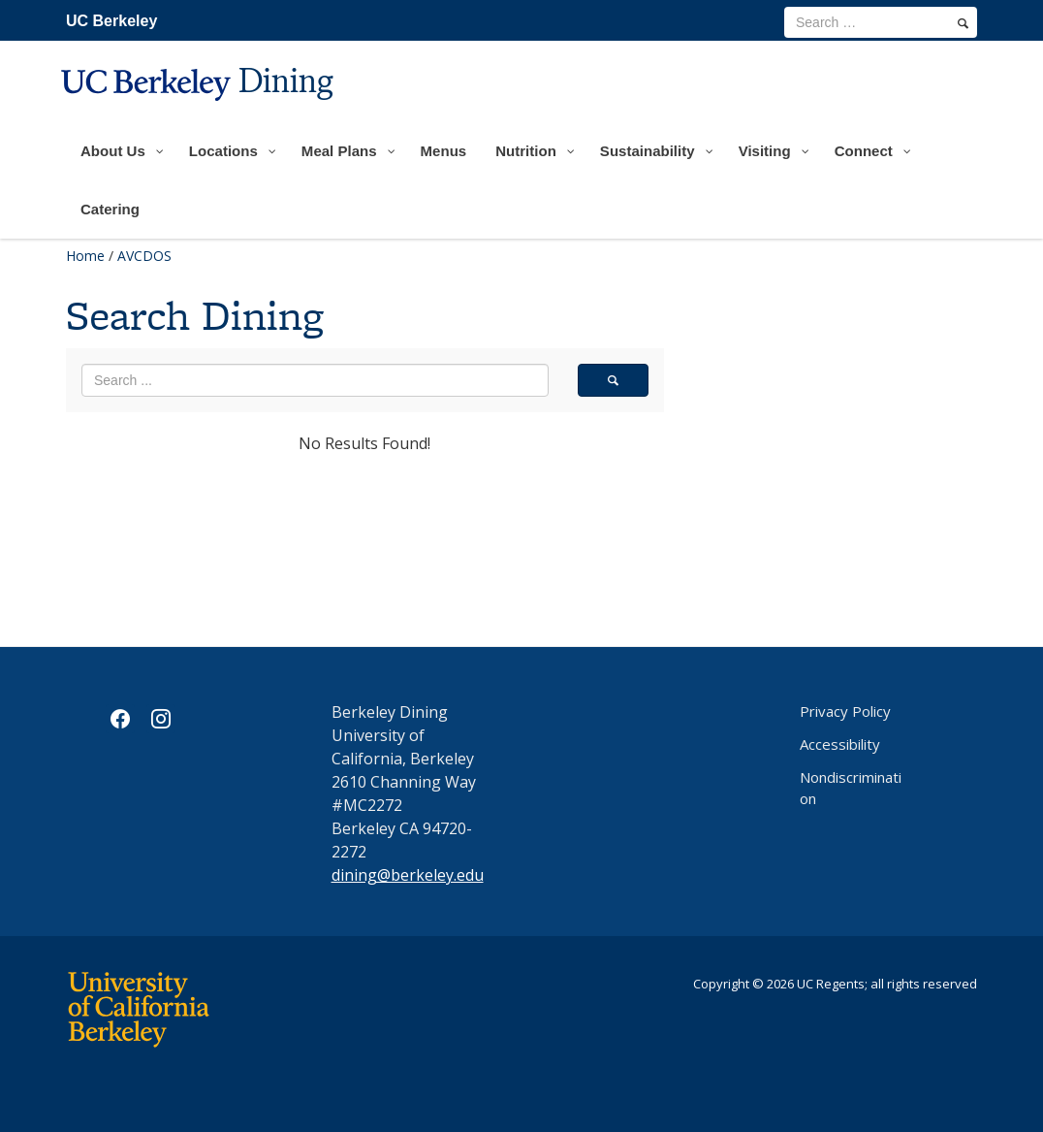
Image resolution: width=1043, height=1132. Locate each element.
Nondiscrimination (850, 787)
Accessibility (840, 744)
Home (85, 255)
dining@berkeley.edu (408, 875)
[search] (963, 23)
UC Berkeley (111, 21)
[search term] (880, 22)
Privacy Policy (845, 711)
